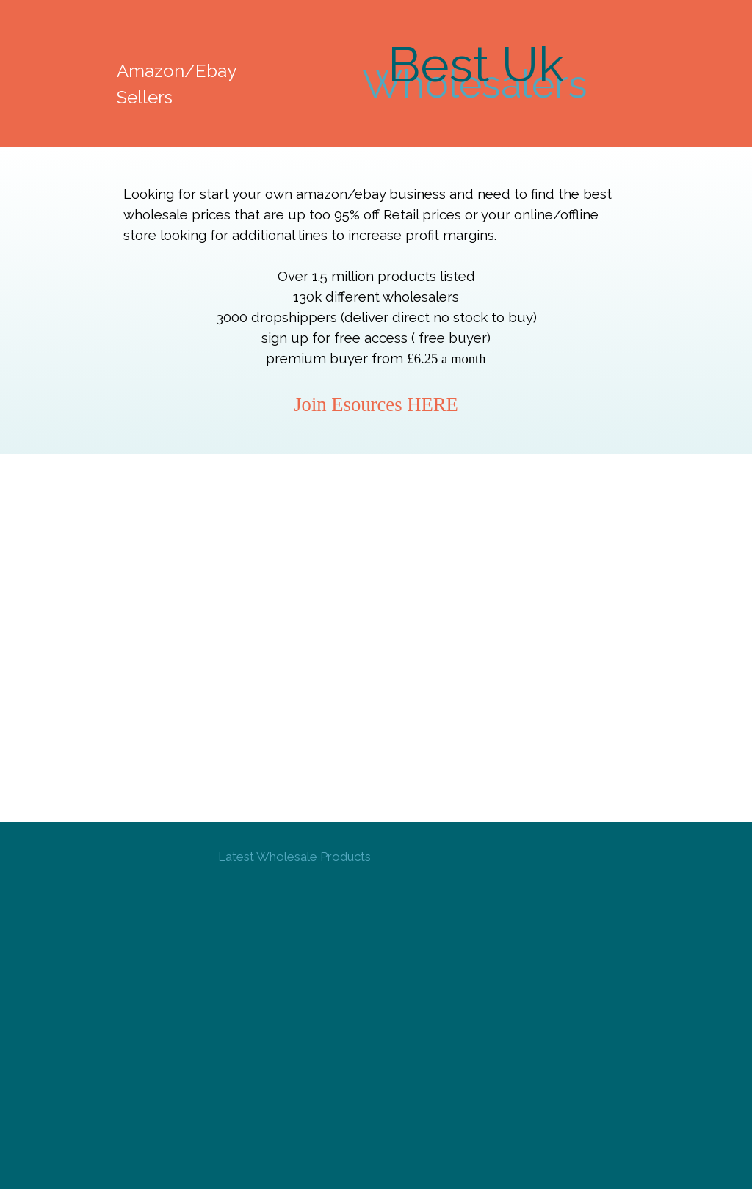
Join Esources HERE (376, 404)
